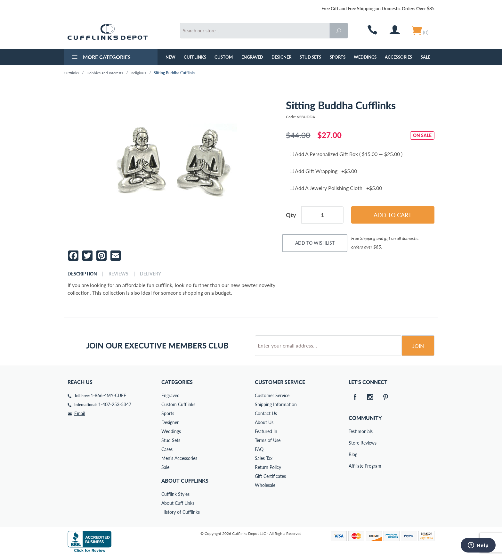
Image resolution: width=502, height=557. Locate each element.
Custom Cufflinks (178, 404)
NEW (170, 57)
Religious (138, 72)
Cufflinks (195, 57)
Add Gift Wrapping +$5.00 (323, 171)
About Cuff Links (177, 503)
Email (79, 413)
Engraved (252, 57)
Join (418, 346)
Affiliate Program (353, 466)
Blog (353, 454)
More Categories (100, 57)
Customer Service (272, 395)
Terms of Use (267, 440)
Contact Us (266, 413)
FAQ (259, 449)
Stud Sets (310, 57)
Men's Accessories (179, 458)
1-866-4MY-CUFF (108, 395)
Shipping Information (276, 404)
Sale (425, 57)
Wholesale (265, 485)
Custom (224, 57)
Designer (281, 57)
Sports (337, 57)
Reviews (118, 273)
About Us (264, 422)
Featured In (266, 431)
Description (82, 273)
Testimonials (353, 431)
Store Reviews (353, 443)
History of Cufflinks (180, 512)
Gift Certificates (270, 476)
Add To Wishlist (315, 243)
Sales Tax (263, 458)
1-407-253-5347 (114, 404)
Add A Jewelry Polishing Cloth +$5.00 (336, 188)
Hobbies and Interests (104, 72)
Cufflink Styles (175, 494)
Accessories (398, 57)
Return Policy (268, 467)
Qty (291, 214)
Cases (167, 449)
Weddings (365, 57)
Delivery (150, 273)
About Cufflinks (184, 481)
